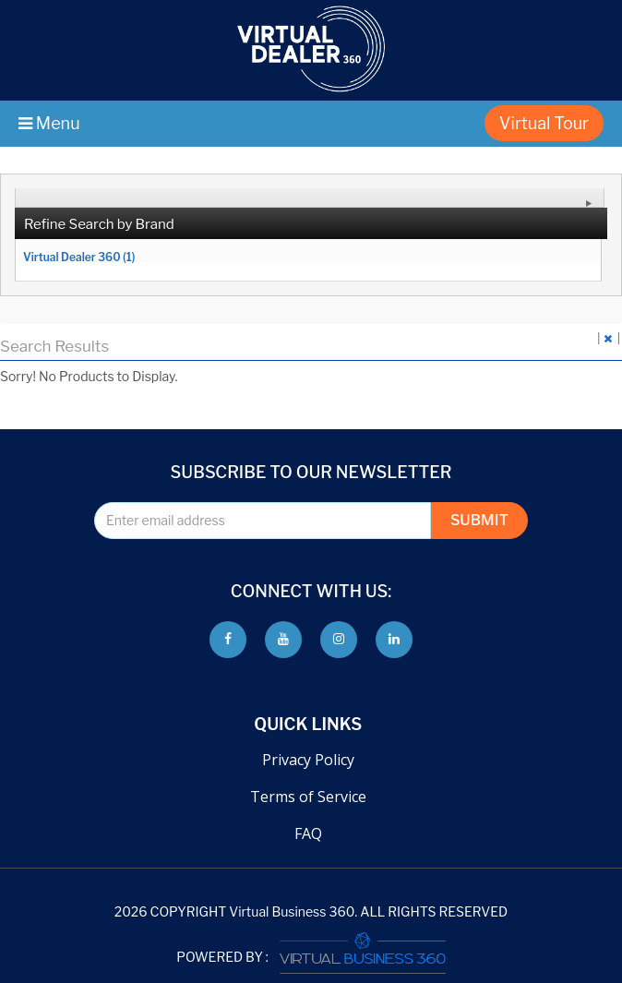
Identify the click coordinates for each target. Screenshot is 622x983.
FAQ (308, 833)
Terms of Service (308, 796)
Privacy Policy (308, 759)
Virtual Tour (544, 123)
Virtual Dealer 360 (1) (79, 256)
